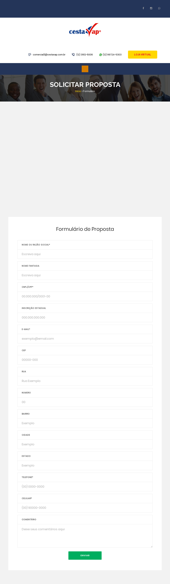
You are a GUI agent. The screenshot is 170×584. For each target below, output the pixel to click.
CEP (24, 350)
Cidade (26, 435)
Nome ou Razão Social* (36, 244)
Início (78, 91)
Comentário (29, 519)
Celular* (27, 498)
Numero (26, 392)
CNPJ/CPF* (27, 287)
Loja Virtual (142, 54)
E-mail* (26, 329)
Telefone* (27, 477)
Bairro (26, 413)
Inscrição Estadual (34, 308)
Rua (24, 371)
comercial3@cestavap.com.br (49, 54)
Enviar (85, 555)
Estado (26, 456)
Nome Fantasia (30, 265)
